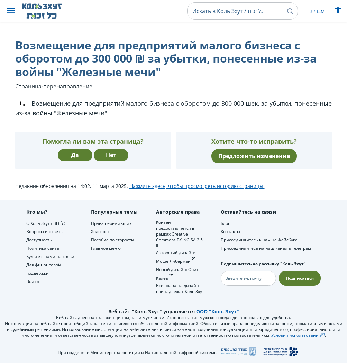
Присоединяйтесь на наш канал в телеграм (266, 248)
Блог (225, 223)
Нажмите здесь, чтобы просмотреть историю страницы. (197, 186)
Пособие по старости (112, 240)
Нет (111, 155)
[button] (11, 11)
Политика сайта (42, 248)
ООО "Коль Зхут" (217, 311)
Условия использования (296, 335)
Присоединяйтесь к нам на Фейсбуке (259, 240)
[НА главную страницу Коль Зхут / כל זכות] (47, 11)
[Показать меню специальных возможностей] (338, 12)
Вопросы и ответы (44, 232)
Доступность (39, 240)
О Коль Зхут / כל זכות (45, 223)
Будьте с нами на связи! (50, 256)
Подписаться (300, 278)
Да (75, 155)
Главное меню (106, 248)
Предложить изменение (254, 156)
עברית (317, 11)
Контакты (230, 232)
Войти (32, 281)
